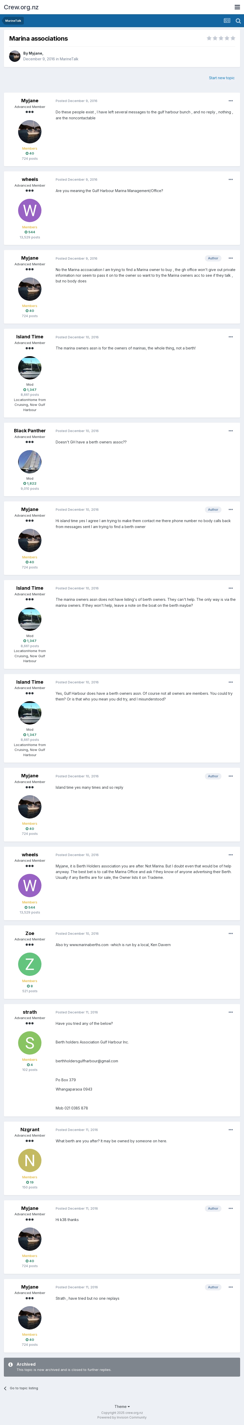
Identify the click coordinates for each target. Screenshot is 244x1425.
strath (30, 1012)
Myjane (35, 53)
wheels (30, 179)
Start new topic (222, 78)
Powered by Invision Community (122, 1417)
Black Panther (30, 430)
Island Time (29, 336)
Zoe (29, 933)
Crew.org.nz (21, 7)
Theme (122, 1406)
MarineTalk (69, 59)
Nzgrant (29, 1129)
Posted (76, 101)
